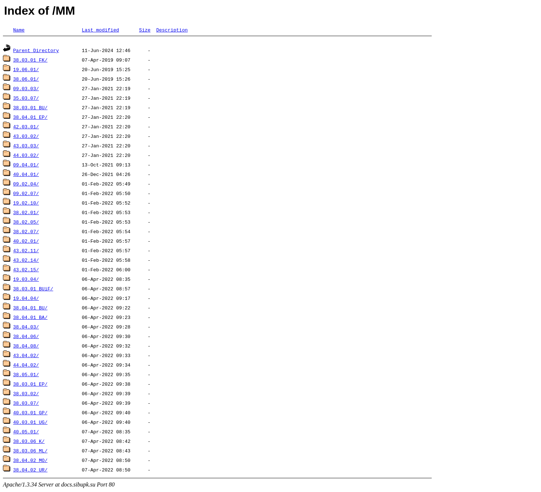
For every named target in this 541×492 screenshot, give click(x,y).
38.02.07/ (26, 232)
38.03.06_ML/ (30, 451)
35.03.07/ (26, 99)
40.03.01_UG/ (30, 423)
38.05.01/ (26, 375)
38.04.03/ (26, 327)
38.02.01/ (26, 213)
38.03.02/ (26, 394)
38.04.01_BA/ (30, 318)
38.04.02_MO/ (30, 461)
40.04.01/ (26, 175)
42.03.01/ (26, 127)
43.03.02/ (26, 137)
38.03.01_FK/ (30, 61)
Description (172, 29)
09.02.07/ (26, 194)
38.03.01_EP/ (30, 385)
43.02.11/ (26, 251)
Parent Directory (36, 51)
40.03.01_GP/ (30, 413)
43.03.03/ (26, 146)
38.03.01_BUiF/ (33, 289)
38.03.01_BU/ (30, 108)
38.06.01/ (26, 80)
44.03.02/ (26, 156)
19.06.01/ (26, 70)
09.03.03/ (26, 89)
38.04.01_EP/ (30, 118)
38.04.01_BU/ (30, 308)
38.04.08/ (26, 347)
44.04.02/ (26, 366)
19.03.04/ (26, 280)
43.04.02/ (26, 356)
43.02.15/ (26, 270)
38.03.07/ (26, 404)
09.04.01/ (26, 165)
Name (19, 29)
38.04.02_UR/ (30, 470)
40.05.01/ (26, 432)
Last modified (100, 29)
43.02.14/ (26, 261)
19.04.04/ (26, 299)
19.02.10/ (26, 204)
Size (144, 29)
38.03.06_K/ (29, 442)
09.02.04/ (26, 184)
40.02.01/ (26, 242)
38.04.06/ (26, 337)
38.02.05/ (26, 223)
